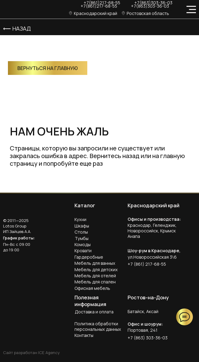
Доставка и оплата (94, 312)
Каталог (84, 205)
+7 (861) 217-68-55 (147, 264)
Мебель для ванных (94, 263)
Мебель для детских (96, 269)
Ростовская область (151, 10)
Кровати (83, 250)
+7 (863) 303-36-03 (148, 338)
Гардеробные (88, 257)
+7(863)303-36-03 (150, 6)
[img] (20, 9)
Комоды (82, 244)
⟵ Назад (17, 28)
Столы (81, 232)
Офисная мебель (92, 288)
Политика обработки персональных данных (97, 326)
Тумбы (82, 238)
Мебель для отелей (95, 276)
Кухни (80, 219)
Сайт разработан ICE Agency (31, 352)
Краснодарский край (98, 10)
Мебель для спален (95, 282)
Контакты (83, 335)
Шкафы (81, 226)
